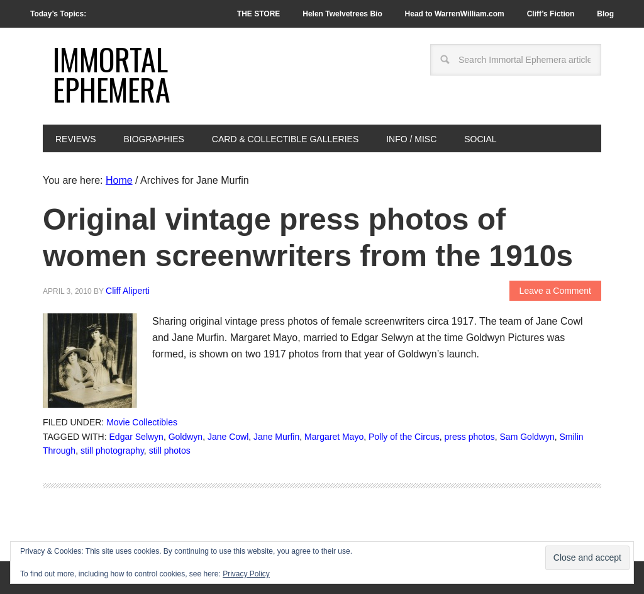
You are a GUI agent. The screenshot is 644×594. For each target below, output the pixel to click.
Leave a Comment (555, 291)
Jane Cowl (228, 437)
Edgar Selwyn (136, 437)
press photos (470, 437)
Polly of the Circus (404, 437)
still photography (112, 451)
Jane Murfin (276, 437)
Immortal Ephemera (111, 73)
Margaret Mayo (334, 437)
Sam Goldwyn (527, 437)
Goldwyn (186, 437)
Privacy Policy (246, 573)
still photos (170, 451)
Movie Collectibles (141, 422)
